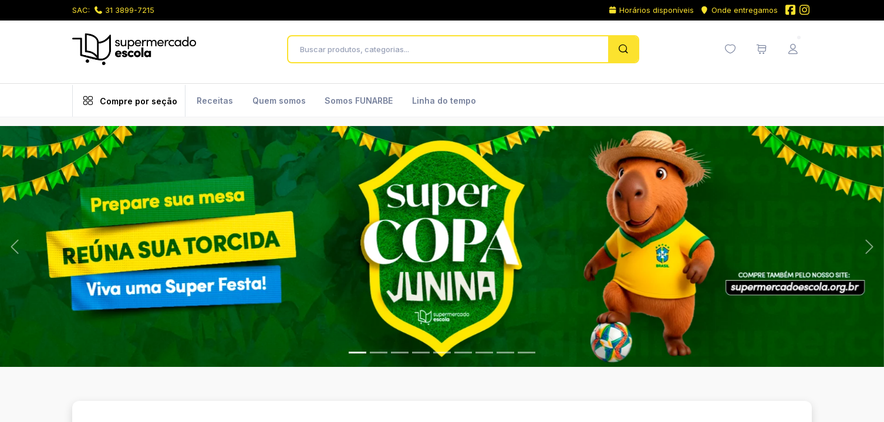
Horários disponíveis (651, 10)
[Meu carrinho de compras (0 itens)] (761, 49)
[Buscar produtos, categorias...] (451, 49)
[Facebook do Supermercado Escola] (790, 11)
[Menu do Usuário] (793, 49)
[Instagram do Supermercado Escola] (805, 11)
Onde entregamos (739, 10)
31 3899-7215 (124, 10)
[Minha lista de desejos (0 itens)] (730, 49)
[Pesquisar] (623, 49)
